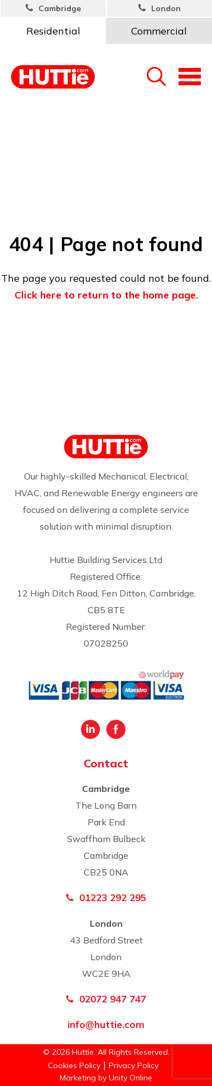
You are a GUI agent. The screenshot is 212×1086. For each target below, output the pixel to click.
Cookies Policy (74, 1065)
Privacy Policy (133, 1065)
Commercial (159, 31)
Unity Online (130, 1078)
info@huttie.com (106, 1024)
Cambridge (59, 8)
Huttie (53, 76)
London (166, 8)
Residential (53, 31)
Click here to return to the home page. (106, 294)
